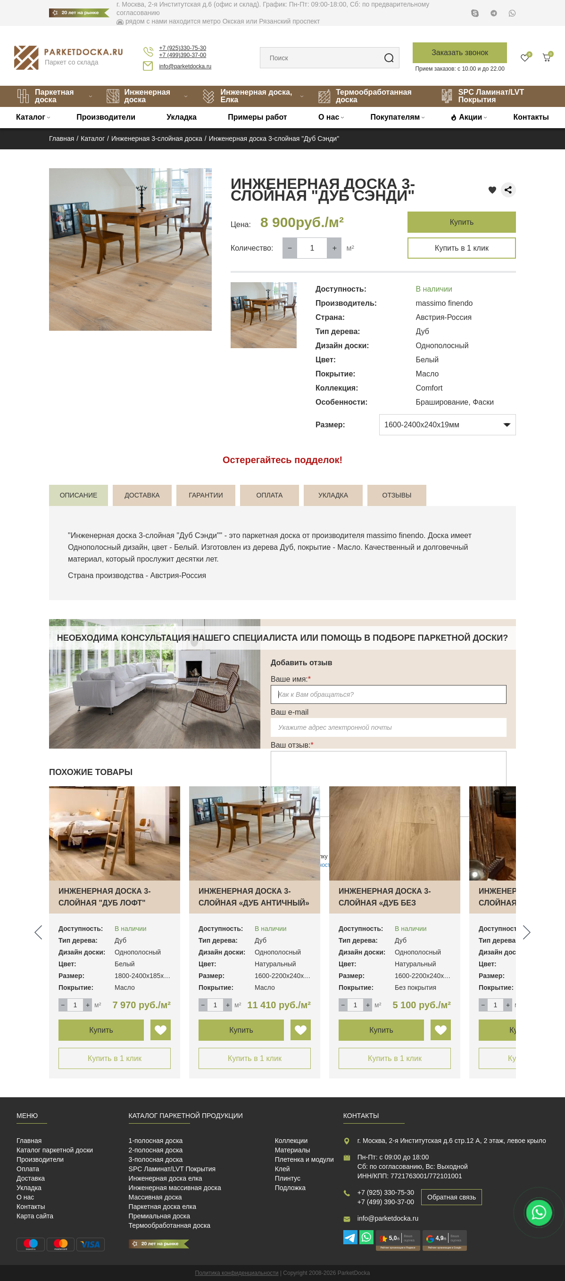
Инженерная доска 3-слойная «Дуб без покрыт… (385, 903)
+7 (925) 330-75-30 (385, 1192)
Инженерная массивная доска (175, 1187)
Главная (29, 1140)
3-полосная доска (156, 1159)
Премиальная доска (160, 1216)
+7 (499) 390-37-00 (385, 1202)
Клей (282, 1169)
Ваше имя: (291, 679)
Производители (105, 117)
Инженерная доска (138, 96)
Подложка (290, 1187)
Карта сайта (35, 1216)
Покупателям (395, 117)
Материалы (292, 1150)
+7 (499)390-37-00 (182, 55)
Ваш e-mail (289, 712)
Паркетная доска (45, 96)
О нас (328, 117)
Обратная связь (451, 1197)
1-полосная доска (156, 1140)
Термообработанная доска (364, 96)
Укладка (181, 117)
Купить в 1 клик (462, 248)
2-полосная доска (156, 1150)
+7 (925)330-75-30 (182, 48)
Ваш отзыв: (292, 745)
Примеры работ (257, 117)
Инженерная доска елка (165, 1178)
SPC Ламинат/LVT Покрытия (482, 96)
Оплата (28, 1169)
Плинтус (287, 1178)
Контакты (531, 117)
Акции (470, 117)
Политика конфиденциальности (237, 1273)
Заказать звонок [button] (460, 53)
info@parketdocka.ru (185, 66)
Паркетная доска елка (162, 1206)
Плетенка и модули (304, 1159)
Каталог (30, 117)
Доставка (31, 1178)
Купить (462, 222)
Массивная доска (155, 1197)
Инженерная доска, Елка (246, 96)
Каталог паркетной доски (55, 1150)
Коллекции (291, 1140)
